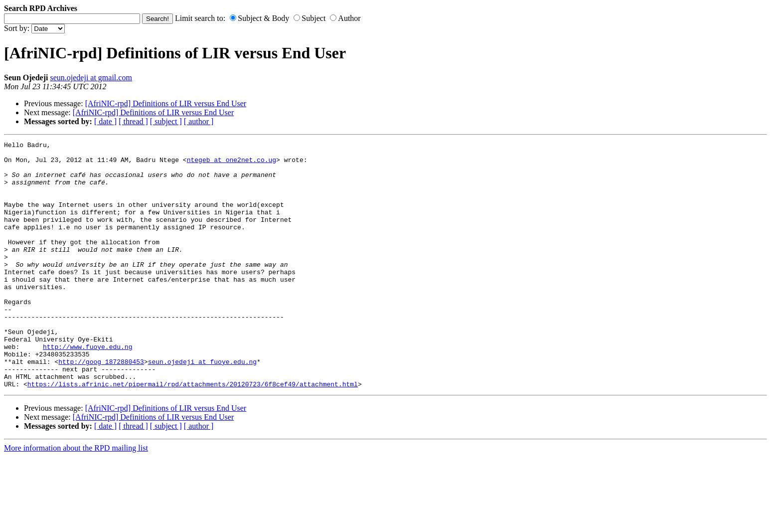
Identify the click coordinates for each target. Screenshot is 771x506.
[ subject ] (166, 121)
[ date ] (105, 121)
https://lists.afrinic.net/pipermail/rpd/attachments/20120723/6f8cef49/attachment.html (192, 433)
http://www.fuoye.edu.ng (87, 388)
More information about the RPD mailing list (76, 497)
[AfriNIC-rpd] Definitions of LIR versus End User (165, 103)
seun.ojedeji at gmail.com (91, 77)
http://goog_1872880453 (101, 406)
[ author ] (199, 121)
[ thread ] (133, 121)
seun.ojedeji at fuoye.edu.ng (202, 406)
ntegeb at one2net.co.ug (231, 164)
